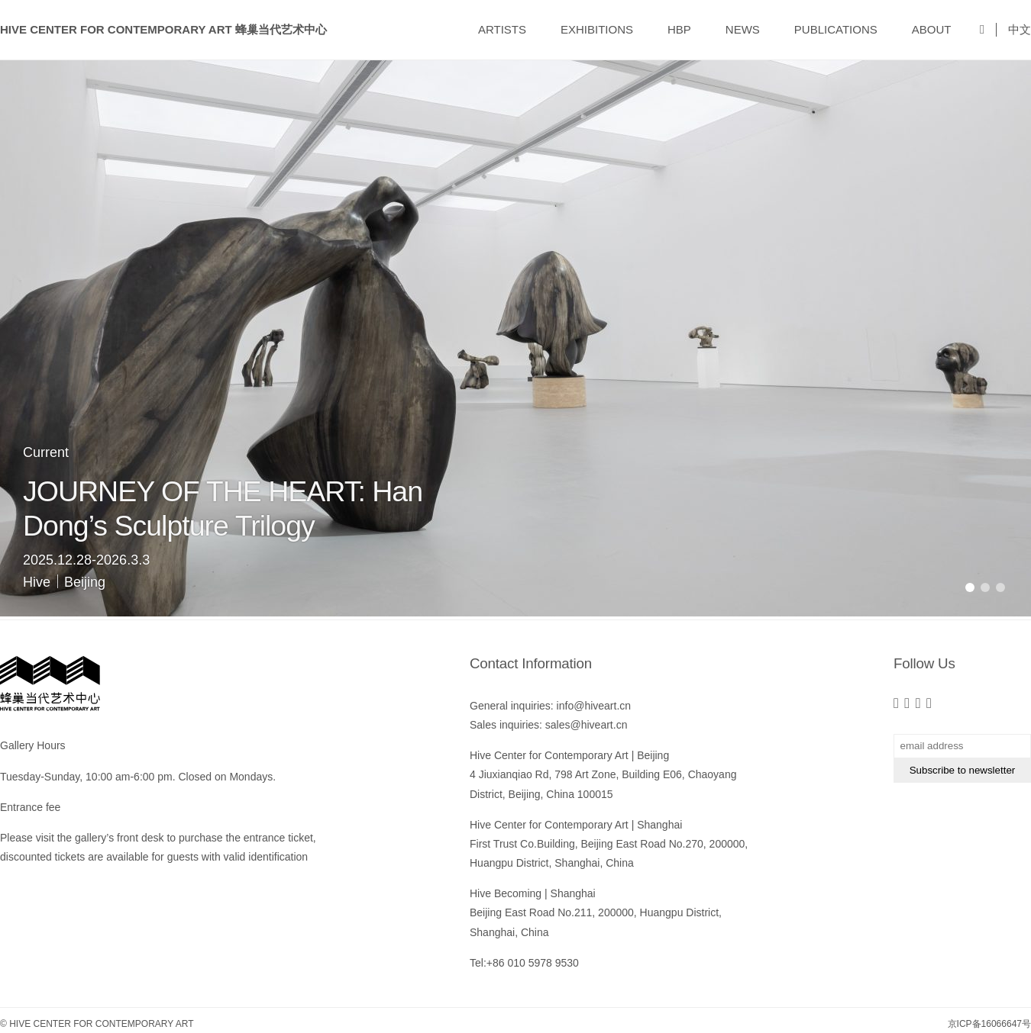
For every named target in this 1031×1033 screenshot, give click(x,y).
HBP (679, 29)
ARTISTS (502, 29)
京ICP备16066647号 (989, 1024)
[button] (969, 587)
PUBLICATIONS (835, 29)
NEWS (743, 29)
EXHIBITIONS (597, 29)
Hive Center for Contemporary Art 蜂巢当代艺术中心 (163, 29)
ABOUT (932, 29)
